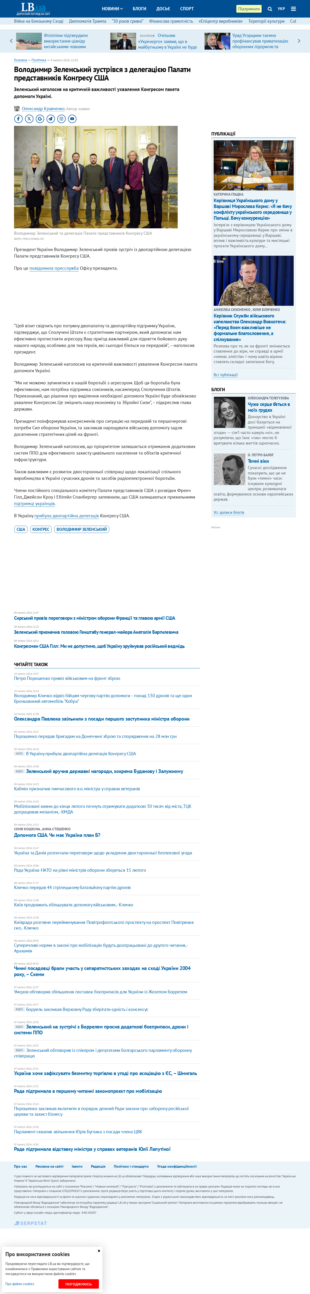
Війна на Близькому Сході (38, 21)
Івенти (77, 1166)
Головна (20, 60)
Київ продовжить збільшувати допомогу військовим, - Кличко (73, 905)
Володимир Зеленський (82, 529)
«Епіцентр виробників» (221, 21)
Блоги (139, 8)
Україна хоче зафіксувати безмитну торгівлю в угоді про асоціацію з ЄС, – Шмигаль (105, 1073)
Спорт (187, 8)
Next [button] (299, 41)
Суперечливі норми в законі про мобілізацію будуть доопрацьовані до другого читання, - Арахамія (101, 948)
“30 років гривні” (128, 21)
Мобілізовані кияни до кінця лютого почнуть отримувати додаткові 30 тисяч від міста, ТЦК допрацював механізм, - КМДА (102, 809)
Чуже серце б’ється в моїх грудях (269, 407)
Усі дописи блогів (229, 512)
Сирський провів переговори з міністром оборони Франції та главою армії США (94, 618)
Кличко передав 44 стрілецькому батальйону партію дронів (72, 887)
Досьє (163, 8)
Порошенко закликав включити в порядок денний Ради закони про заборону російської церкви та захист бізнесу (101, 1111)
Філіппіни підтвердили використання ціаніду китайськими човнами (66, 41)
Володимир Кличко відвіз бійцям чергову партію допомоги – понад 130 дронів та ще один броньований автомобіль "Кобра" (103, 698)
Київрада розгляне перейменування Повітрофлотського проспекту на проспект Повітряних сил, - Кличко (104, 925)
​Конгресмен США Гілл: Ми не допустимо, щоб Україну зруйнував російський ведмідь (99, 646)
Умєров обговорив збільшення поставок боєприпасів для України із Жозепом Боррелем (100, 992)
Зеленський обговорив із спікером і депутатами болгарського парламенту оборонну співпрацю (103, 1053)
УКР (281, 8)
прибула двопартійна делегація (66, 516)
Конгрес (40, 529)
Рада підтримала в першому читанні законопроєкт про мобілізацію (88, 1091)
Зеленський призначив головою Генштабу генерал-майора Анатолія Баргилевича (96, 632)
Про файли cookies (19, 1284)
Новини (112, 8)
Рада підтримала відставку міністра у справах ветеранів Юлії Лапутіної (92, 1149)
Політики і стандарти (131, 1166)
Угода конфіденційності (177, 1166)
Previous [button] (11, 41)
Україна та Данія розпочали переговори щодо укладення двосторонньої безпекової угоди (103, 853)
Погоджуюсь (78, 1284)
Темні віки (258, 461)
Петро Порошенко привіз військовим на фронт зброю (67, 678)
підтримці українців (34, 503)
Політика (39, 60)
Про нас (20, 1166)
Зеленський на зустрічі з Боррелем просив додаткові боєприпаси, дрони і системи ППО (101, 1029)
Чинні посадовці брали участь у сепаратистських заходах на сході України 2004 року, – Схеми (102, 971)
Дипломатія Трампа (87, 21)
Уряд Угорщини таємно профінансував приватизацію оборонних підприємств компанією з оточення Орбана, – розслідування (261, 47)
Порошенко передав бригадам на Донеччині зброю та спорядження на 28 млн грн (95, 736)
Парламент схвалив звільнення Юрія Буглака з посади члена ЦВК (78, 1132)
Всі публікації (226, 374)
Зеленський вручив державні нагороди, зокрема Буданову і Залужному (98, 771)
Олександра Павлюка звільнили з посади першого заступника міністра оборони (102, 718)
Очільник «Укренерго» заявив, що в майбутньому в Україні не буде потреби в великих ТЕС (167, 44)
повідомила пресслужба (54, 268)
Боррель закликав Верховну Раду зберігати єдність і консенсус (81, 1009)
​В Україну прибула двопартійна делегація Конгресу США (75, 754)
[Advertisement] (107, 298)
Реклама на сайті (49, 1166)
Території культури (266, 21)
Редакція (98, 1166)
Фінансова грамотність (171, 21)
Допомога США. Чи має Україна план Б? (57, 835)
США (21, 529)
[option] (61, 41)
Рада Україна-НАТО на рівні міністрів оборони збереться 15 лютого (80, 870)
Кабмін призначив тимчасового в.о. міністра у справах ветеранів (77, 789)
